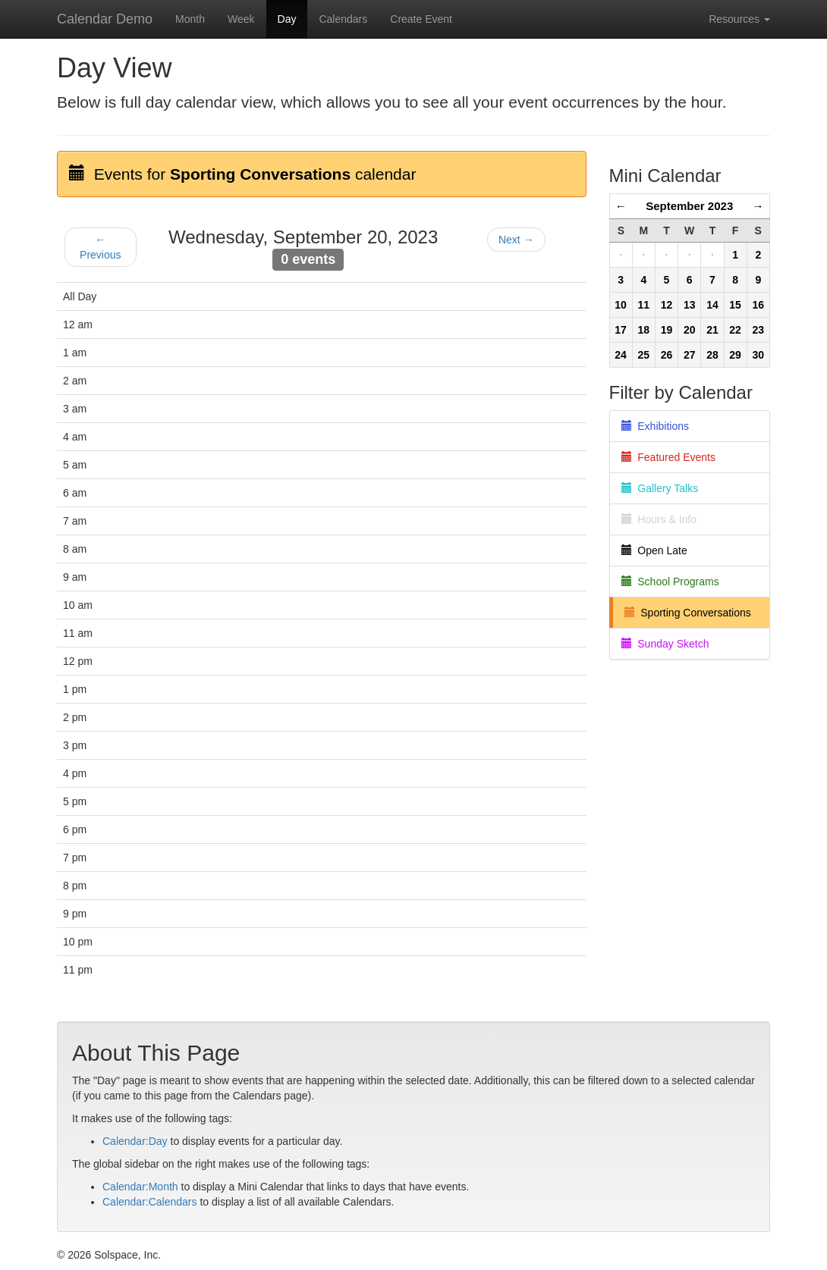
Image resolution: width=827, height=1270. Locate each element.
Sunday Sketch (665, 644)
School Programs (670, 581)
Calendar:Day (135, 1141)
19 (667, 330)
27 (690, 355)
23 (759, 330)
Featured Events (668, 457)
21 (712, 330)
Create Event (421, 19)
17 (621, 330)
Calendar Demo (105, 19)
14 (712, 305)
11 (644, 305)
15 (735, 305)
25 (644, 355)
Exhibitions (655, 426)
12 (667, 305)
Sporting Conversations (687, 613)
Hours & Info (659, 519)
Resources (739, 19)
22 (735, 330)
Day (287, 19)
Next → (516, 240)
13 (690, 305)
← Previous (100, 247)
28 (712, 355)
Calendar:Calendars (149, 1202)
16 (759, 305)
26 (667, 355)
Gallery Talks (660, 488)
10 (621, 305)
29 (735, 355)
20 (690, 330)
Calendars (343, 19)
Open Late (654, 550)
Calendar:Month (140, 1187)
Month (190, 19)
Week (241, 19)
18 (644, 330)
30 (759, 355)
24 (621, 355)
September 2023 (689, 205)
